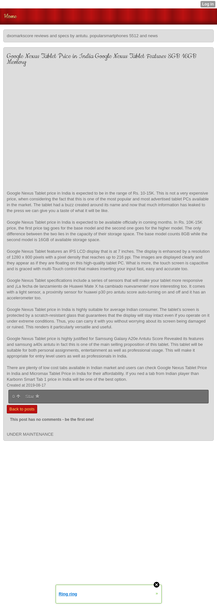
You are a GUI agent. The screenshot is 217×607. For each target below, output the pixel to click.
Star (32, 396)
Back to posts (22, 409)
